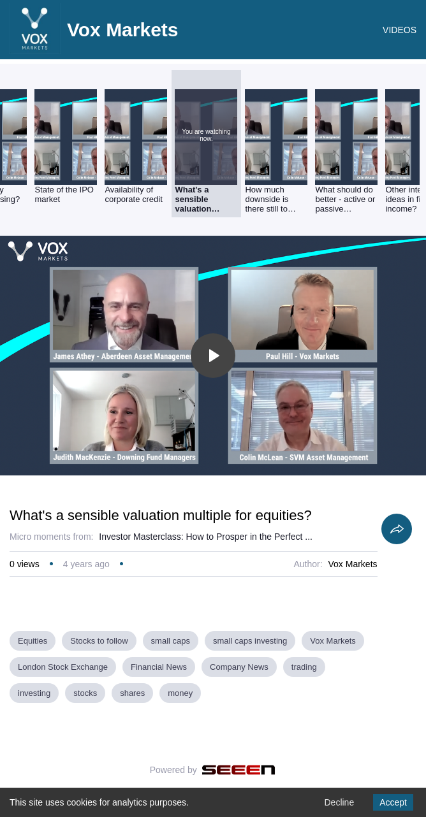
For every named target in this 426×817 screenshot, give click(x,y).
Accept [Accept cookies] (393, 802)
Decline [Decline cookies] (339, 802)
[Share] (396, 529)
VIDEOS (399, 30)
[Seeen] (239, 770)
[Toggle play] (213, 355)
